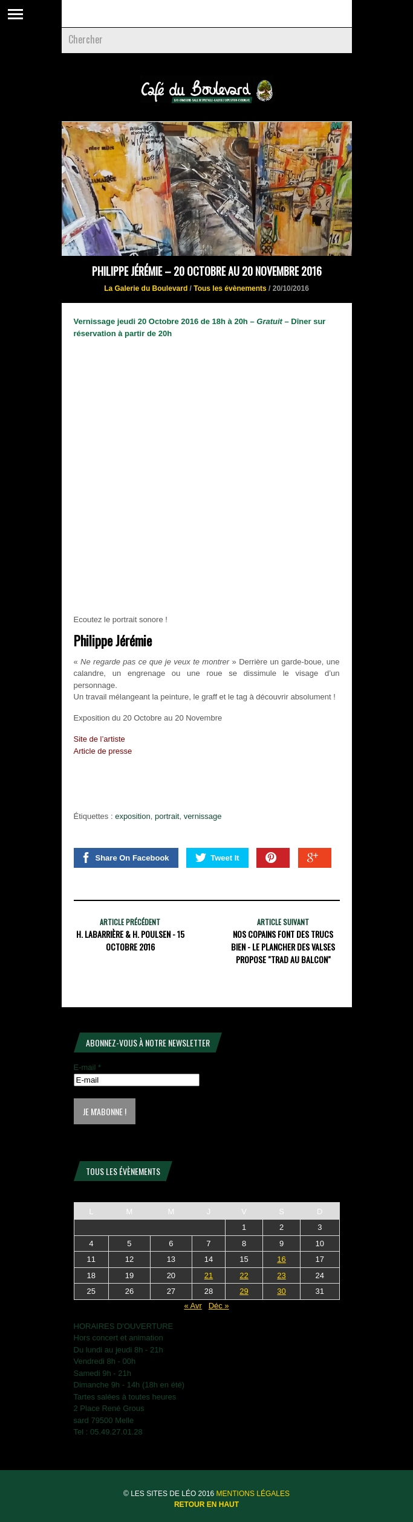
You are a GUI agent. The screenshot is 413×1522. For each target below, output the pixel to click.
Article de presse (103, 751)
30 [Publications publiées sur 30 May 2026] (281, 1291)
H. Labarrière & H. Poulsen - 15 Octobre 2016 (130, 940)
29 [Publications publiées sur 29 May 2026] (243, 1291)
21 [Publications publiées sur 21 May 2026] (208, 1275)
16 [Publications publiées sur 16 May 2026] (281, 1259)
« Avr (192, 1305)
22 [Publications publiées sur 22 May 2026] (243, 1275)
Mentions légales (253, 1493)
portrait (167, 816)
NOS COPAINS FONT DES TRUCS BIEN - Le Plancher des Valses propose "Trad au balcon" (283, 947)
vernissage (203, 816)
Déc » (219, 1305)
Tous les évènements (230, 288)
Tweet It (217, 857)
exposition (133, 816)
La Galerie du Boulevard (145, 288)
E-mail (88, 1067)
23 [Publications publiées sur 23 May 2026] (281, 1275)
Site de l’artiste (99, 738)
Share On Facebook (124, 857)
